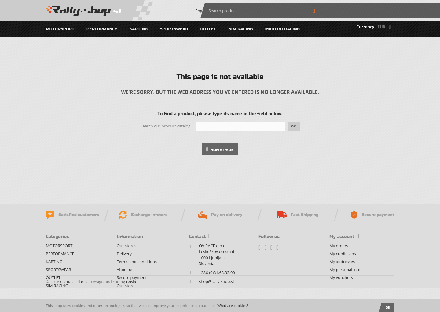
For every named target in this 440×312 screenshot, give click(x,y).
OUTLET (208, 29)
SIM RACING (240, 29)
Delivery (124, 253)
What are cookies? (232, 305)
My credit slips (342, 253)
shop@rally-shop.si (216, 281)
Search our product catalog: (165, 126)
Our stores (126, 245)
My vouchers (341, 277)
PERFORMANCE (101, 29)
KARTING (139, 29)
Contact (200, 236)
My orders (338, 245)
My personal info (344, 269)
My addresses (342, 261)
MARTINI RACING (282, 29)
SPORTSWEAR (174, 29)
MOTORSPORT (60, 29)
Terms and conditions (137, 261)
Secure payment (132, 277)
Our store (125, 285)
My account (344, 236)
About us (125, 269)
